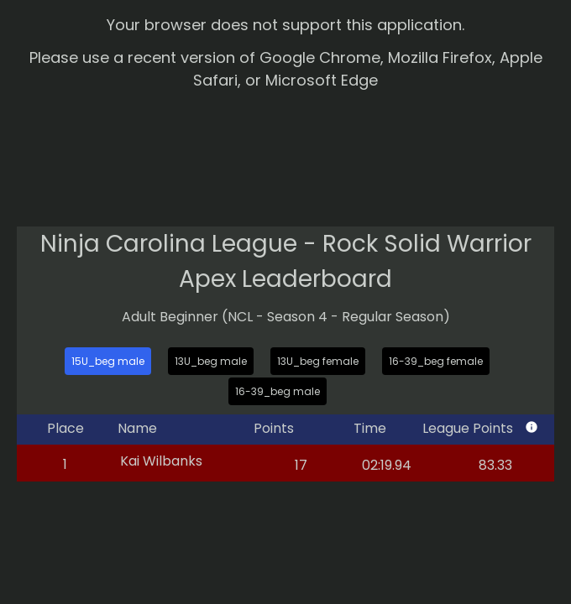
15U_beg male (107, 361)
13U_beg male (211, 361)
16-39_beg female (436, 361)
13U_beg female (318, 361)
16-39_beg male (277, 391)
